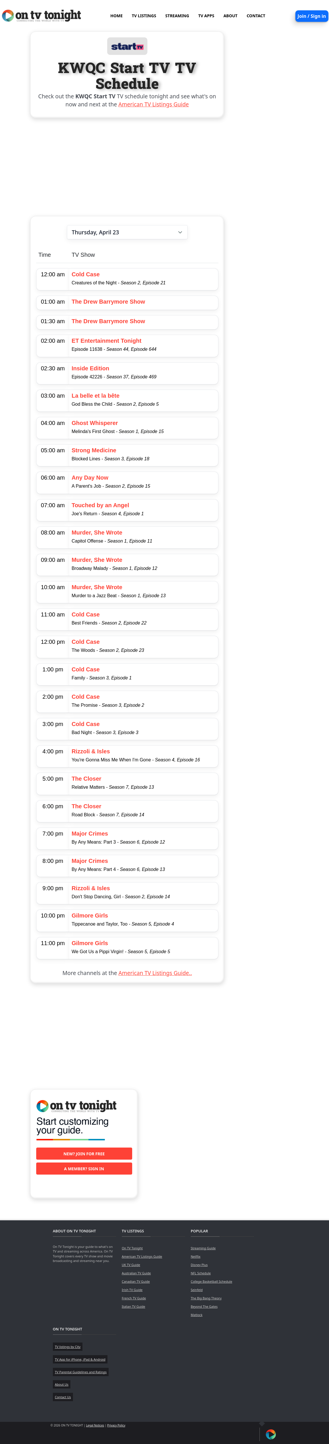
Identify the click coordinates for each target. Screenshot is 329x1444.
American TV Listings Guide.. (155, 973)
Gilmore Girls (90, 915)
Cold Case (86, 274)
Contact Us (63, 1397)
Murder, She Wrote (97, 532)
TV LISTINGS (144, 15)
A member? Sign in (84, 1168)
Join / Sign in (312, 16)
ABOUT (231, 15)
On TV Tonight (132, 1248)
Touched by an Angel (100, 505)
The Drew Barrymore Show (108, 301)
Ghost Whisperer (95, 423)
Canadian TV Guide (136, 1281)
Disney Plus (199, 1265)
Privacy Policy (116, 1425)
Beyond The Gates (204, 1306)
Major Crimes (90, 833)
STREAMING (177, 15)
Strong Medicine (94, 450)
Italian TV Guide (133, 1306)
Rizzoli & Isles (91, 751)
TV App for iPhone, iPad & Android (80, 1359)
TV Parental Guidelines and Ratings (81, 1372)
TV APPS (206, 15)
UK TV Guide (131, 1265)
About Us (61, 1384)
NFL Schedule (201, 1273)
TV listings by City (67, 1347)
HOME (116, 15)
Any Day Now (90, 477)
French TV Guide (134, 1298)
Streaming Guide (203, 1248)
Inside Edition (90, 368)
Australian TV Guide (136, 1273)
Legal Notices (95, 1425)
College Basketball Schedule (211, 1281)
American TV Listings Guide (153, 104)
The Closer (86, 778)
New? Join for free (84, 1153)
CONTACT (256, 15)
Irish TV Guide (132, 1290)
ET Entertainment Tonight (106, 341)
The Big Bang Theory (206, 1298)
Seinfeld (197, 1290)
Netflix (196, 1256)
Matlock (197, 1315)
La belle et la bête (96, 395)
